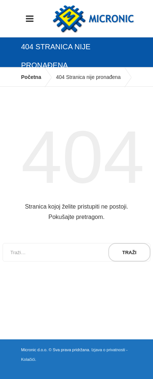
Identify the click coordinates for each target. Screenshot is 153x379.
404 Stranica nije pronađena (88, 77)
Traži (129, 252)
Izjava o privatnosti (108, 350)
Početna (31, 77)
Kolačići (28, 359)
